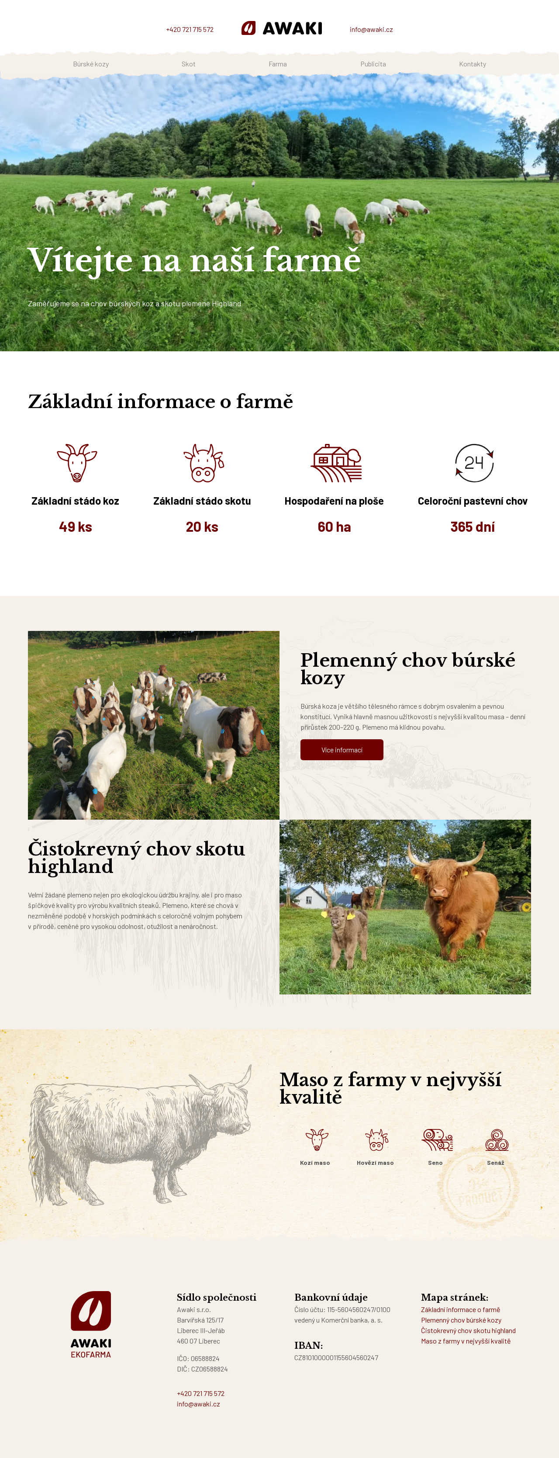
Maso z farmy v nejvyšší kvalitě (466, 1341)
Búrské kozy (91, 63)
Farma (278, 63)
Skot (189, 63)
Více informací (341, 749)
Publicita (373, 63)
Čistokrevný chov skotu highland (468, 1330)
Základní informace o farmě (460, 1309)
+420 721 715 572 (190, 29)
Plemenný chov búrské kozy (461, 1320)
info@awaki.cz (371, 29)
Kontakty (472, 63)
